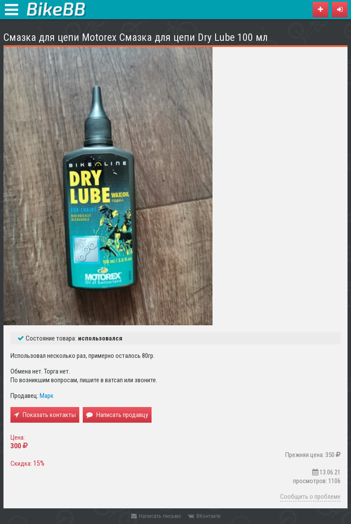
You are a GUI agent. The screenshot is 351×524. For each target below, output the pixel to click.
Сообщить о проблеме (310, 497)
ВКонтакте (204, 516)
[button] (340, 9)
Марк (47, 396)
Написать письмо (156, 516)
